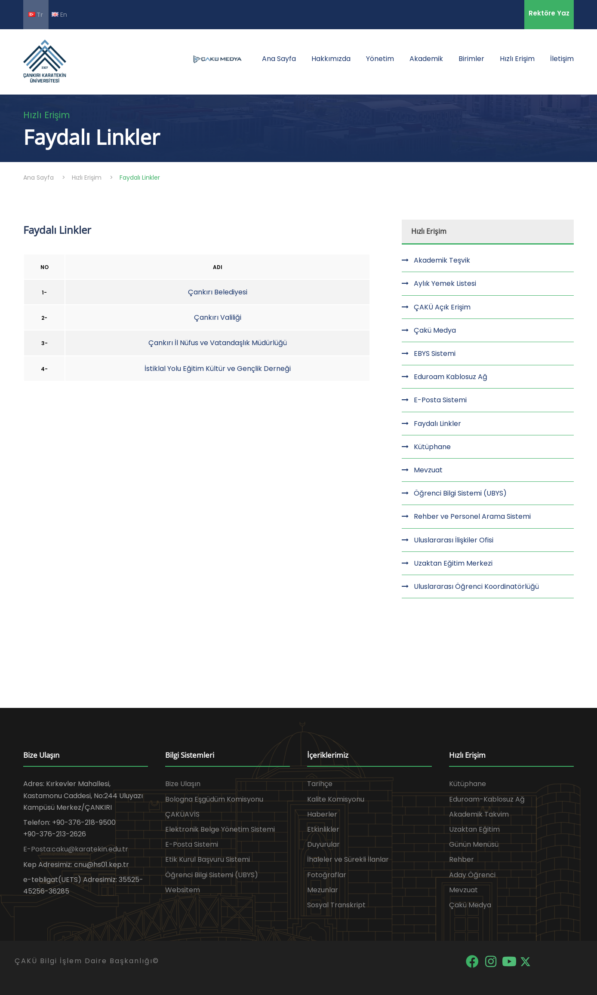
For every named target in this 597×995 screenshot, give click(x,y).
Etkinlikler (323, 829)
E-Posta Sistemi (440, 400)
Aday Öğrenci (472, 875)
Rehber (461, 859)
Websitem (182, 890)
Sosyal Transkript (336, 905)
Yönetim (380, 59)
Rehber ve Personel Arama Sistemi (472, 516)
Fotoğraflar (326, 875)
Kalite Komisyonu (335, 799)
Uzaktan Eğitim (474, 829)
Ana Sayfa (279, 59)
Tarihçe (319, 784)
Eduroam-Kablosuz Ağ (487, 799)
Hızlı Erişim (517, 59)
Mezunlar (322, 890)
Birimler (471, 59)
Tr (35, 14)
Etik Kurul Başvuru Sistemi (207, 859)
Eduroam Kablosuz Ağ (450, 377)
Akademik (426, 59)
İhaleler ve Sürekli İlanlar (348, 859)
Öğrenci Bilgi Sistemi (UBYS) (460, 493)
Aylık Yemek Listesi (445, 283)
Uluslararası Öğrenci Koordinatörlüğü (476, 586)
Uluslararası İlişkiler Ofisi (453, 540)
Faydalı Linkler (437, 424)
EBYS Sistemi (434, 353)
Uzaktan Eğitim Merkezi (453, 563)
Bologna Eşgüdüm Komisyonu (214, 799)
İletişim (562, 59)
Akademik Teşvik (442, 260)
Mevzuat (428, 470)
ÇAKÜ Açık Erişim (442, 307)
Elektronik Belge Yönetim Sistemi (220, 829)
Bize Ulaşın (182, 784)
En (59, 14)
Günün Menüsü (474, 844)
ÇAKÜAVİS (182, 814)
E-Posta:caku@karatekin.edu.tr (75, 849)
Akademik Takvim (479, 814)
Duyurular (323, 844)
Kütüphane (432, 447)
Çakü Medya (435, 330)
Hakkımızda (331, 59)
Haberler (322, 814)
